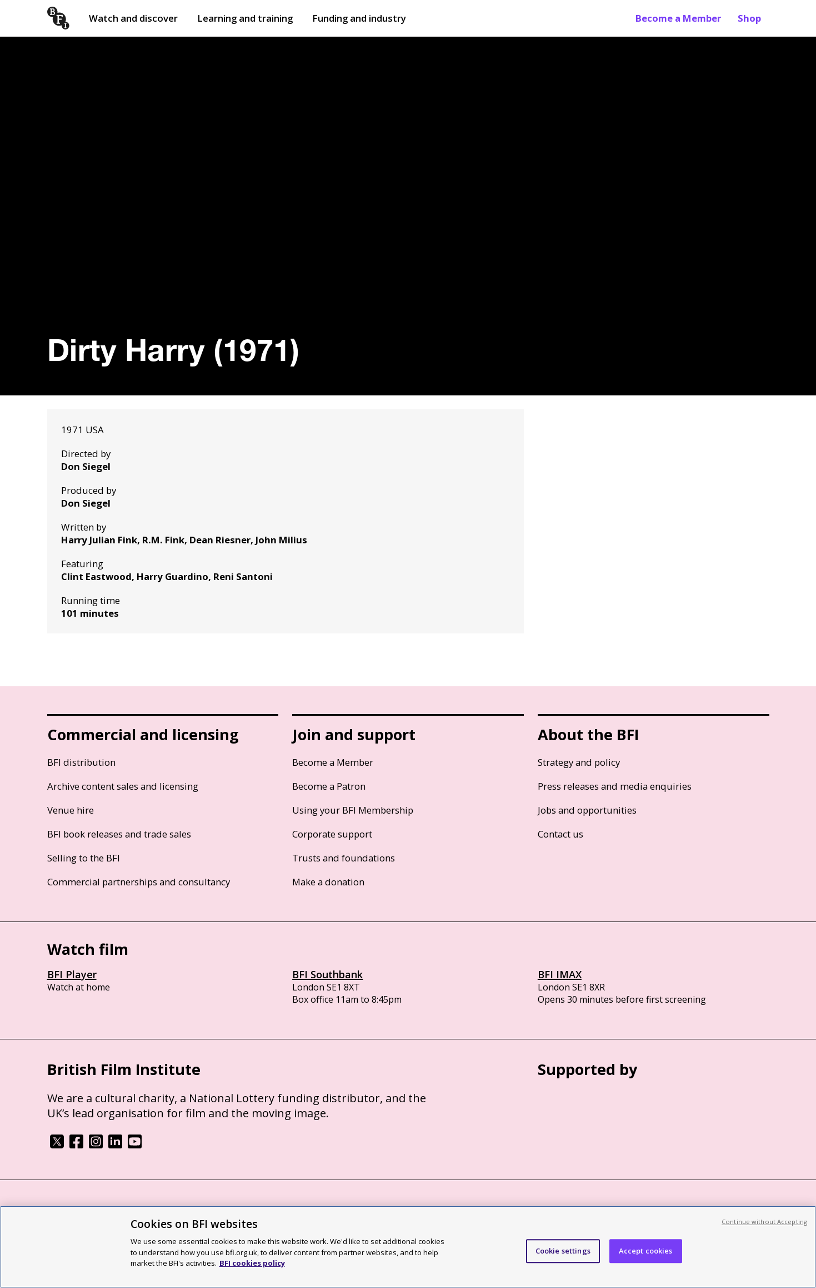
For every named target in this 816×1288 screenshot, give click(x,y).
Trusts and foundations (343, 857)
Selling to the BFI (83, 857)
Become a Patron (329, 786)
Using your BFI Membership (352, 810)
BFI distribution (81, 762)
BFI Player (72, 974)
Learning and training (245, 18)
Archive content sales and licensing (122, 786)
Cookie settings (562, 1251)
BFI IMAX (560, 974)
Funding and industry (359, 18)
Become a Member (678, 18)
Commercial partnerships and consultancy (138, 881)
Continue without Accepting (764, 1221)
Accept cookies (646, 1251)
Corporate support (332, 834)
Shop (749, 18)
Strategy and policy (579, 762)
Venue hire (70, 810)
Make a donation (328, 881)
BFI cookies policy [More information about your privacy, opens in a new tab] (252, 1263)
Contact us (560, 834)
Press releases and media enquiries (615, 786)
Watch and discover (133, 18)
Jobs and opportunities (587, 810)
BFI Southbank (327, 974)
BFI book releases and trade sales (119, 834)
